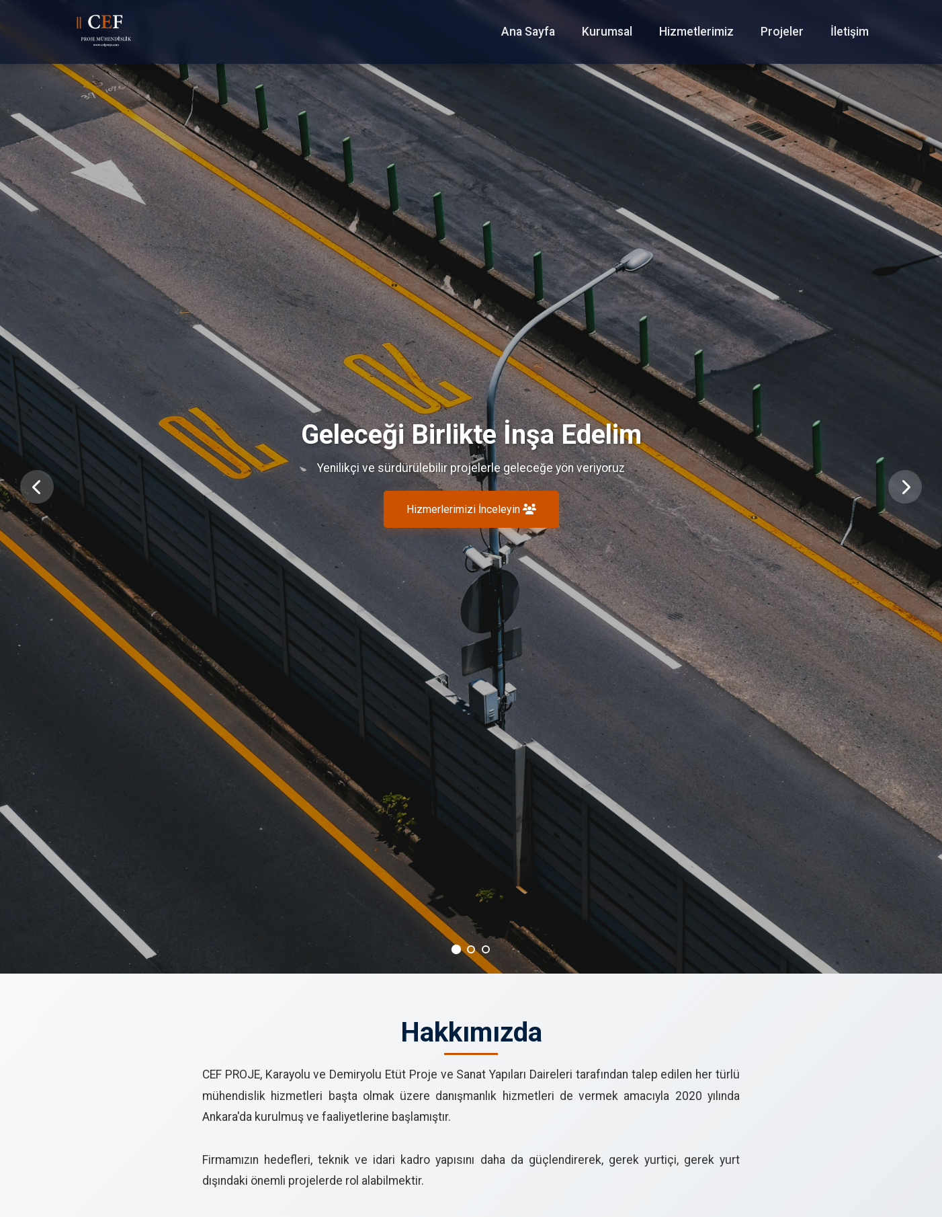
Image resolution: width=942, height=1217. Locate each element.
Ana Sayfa (528, 31)
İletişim (849, 31)
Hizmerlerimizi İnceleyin (471, 510)
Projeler (782, 31)
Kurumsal (607, 31)
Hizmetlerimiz (696, 31)
